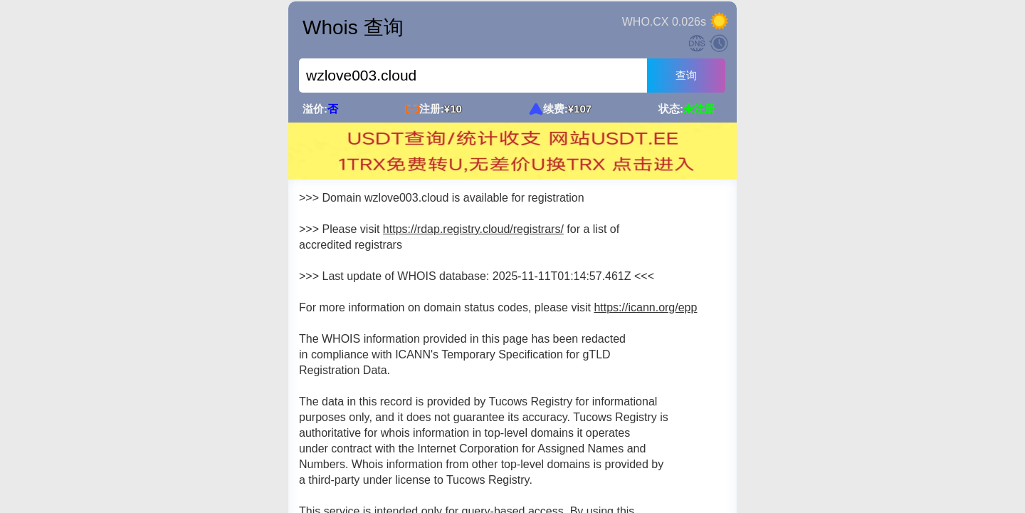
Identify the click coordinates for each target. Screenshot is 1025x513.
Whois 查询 (353, 27)
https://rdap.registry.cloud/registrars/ (473, 229)
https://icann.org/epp (645, 307)
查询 (686, 75)
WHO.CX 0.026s (664, 22)
